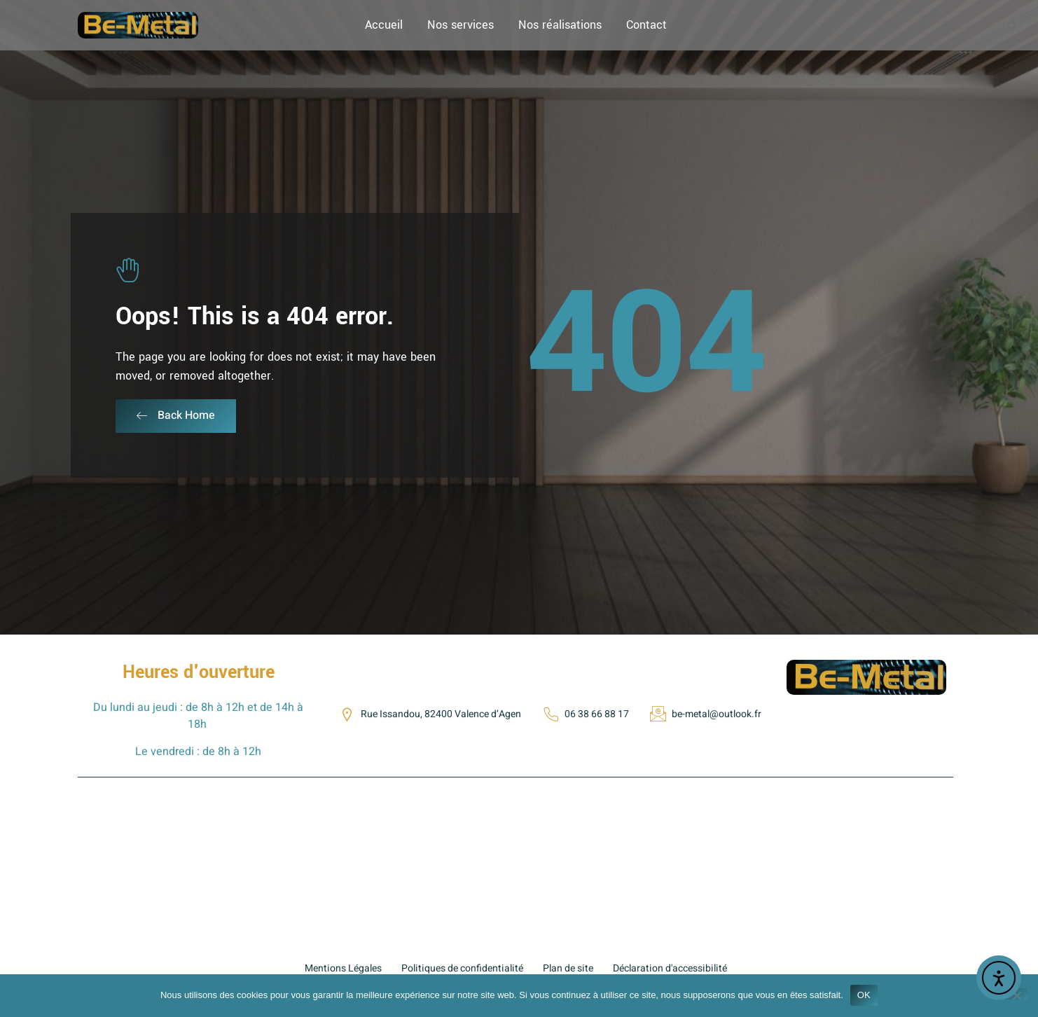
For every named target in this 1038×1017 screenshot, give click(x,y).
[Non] (1016, 993)
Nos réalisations (560, 25)
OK (864, 995)
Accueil (384, 25)
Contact (646, 25)
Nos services (460, 25)
